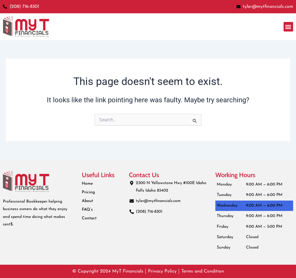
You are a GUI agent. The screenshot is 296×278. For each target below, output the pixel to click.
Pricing (88, 192)
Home (87, 183)
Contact (89, 218)
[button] (288, 26)
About (87, 201)
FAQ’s (87, 209)
